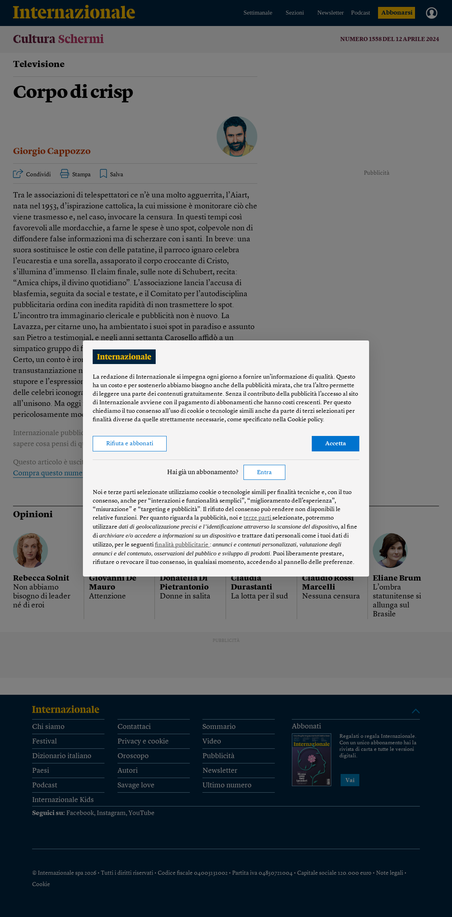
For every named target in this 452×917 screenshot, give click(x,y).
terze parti (257, 518)
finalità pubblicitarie (182, 545)
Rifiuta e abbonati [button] (129, 444)
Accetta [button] (335, 444)
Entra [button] (264, 473)
